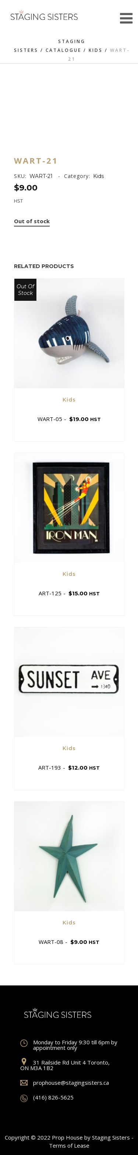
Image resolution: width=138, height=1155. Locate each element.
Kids (96, 50)
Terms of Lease (69, 1145)
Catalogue (63, 50)
